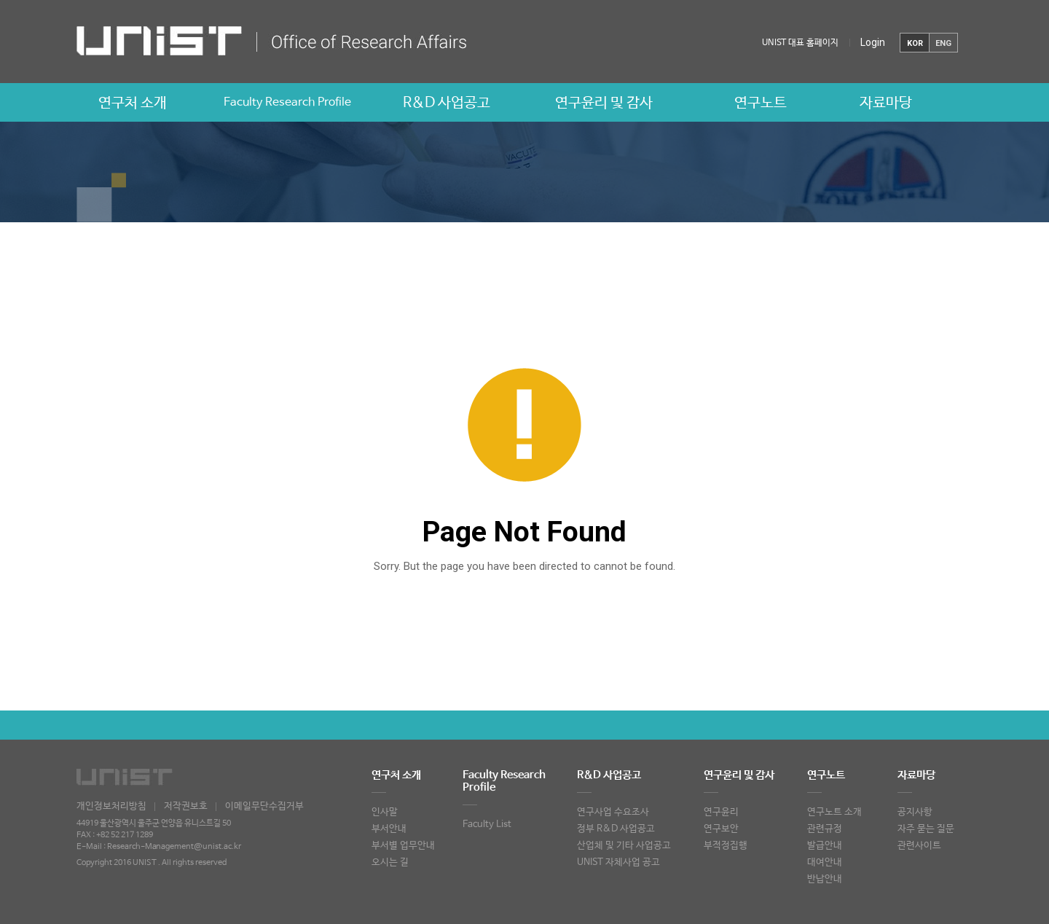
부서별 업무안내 (403, 845)
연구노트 (760, 103)
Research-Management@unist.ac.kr (174, 846)
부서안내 (389, 828)
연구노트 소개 (834, 812)
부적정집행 (725, 845)
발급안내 (824, 845)
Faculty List (487, 824)
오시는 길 (390, 862)
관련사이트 (919, 845)
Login (872, 42)
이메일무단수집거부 (264, 806)
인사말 (385, 812)
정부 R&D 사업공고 (616, 828)
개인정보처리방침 (111, 806)
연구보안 (721, 828)
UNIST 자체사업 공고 (618, 862)
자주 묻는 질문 (925, 828)
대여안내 (824, 862)
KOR (915, 43)
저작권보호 (186, 806)
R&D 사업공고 (446, 103)
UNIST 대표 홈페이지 (800, 43)
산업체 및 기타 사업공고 (624, 845)
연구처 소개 (132, 103)
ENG (943, 43)
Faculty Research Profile (287, 102)
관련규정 (824, 828)
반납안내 (824, 879)
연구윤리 (721, 812)
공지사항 (914, 812)
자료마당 (886, 103)
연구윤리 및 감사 (604, 103)
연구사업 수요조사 (613, 812)
